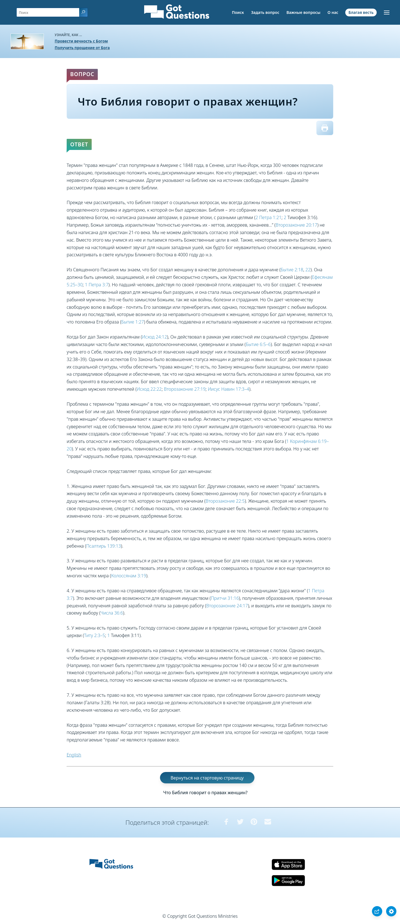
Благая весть (360, 12)
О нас (333, 12)
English (74, 755)
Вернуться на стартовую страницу (207, 778)
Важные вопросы (303, 12)
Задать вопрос (265, 12)
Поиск (238, 12)
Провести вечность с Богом (81, 41)
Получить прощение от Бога (82, 47)
